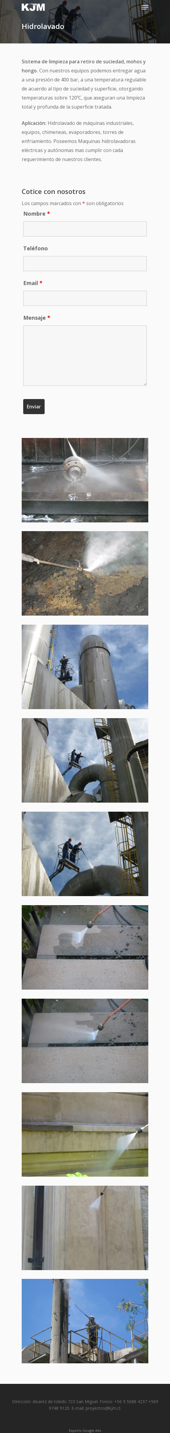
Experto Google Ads (85, 1430)
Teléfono (35, 248)
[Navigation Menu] (145, 7)
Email (32, 283)
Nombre (36, 213)
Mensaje (36, 317)
